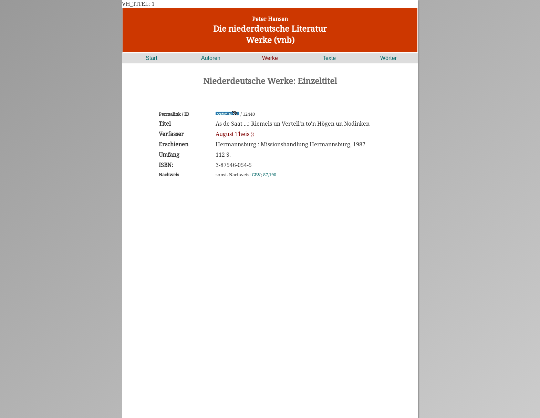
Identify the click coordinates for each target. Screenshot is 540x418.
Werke (270, 58)
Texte (329, 58)
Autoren (210, 58)
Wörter (388, 58)
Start (151, 58)
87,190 (269, 174)
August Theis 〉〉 (235, 134)
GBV (256, 174)
